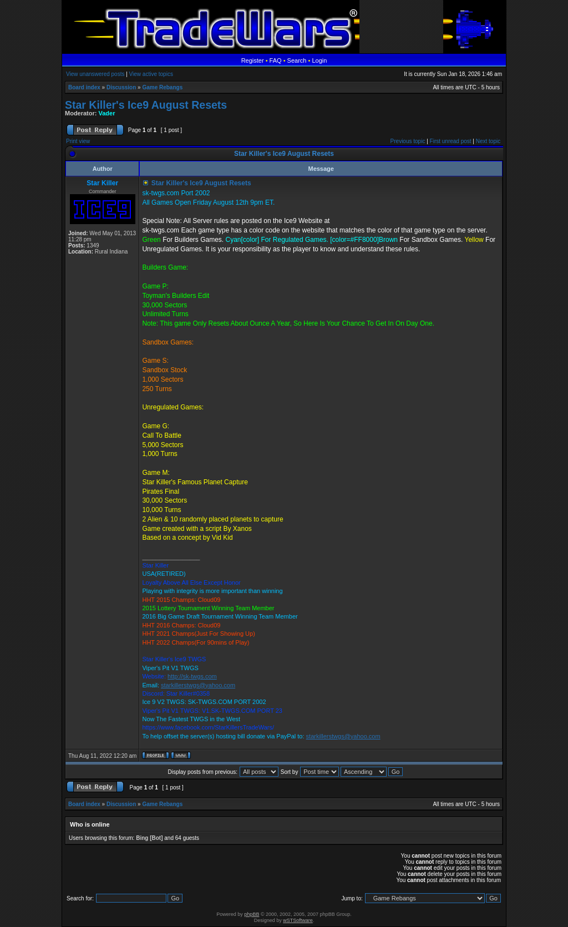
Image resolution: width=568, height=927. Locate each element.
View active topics (151, 74)
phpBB (251, 914)
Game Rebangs (162, 87)
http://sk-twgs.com (192, 676)
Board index (84, 87)
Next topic (488, 141)
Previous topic (407, 141)
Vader (107, 113)
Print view (78, 141)
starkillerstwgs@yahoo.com (198, 685)
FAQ (276, 60)
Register (252, 60)
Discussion (121, 87)
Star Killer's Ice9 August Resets (146, 105)
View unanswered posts (95, 74)
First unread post (450, 141)
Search (297, 60)
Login (319, 60)
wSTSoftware (298, 920)
